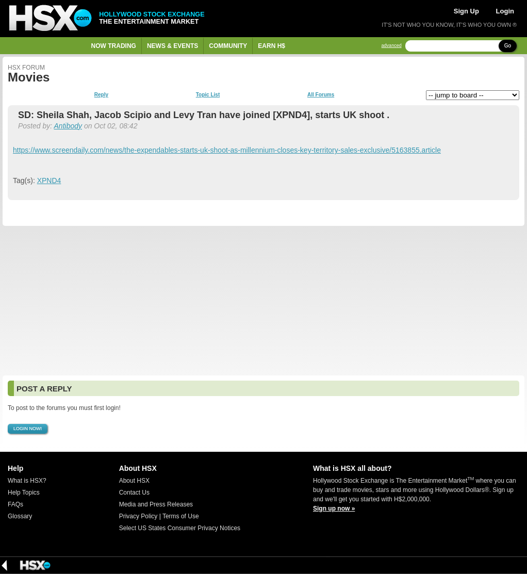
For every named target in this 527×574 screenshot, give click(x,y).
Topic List (208, 94)
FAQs (15, 504)
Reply (101, 94)
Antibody (68, 126)
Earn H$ (271, 46)
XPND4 (49, 180)
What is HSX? (27, 480)
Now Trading (113, 46)
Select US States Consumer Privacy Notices (179, 528)
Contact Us (134, 492)
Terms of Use (180, 516)
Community (228, 46)
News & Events (172, 46)
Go (507, 45)
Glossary (20, 516)
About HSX (134, 480)
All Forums (320, 94)
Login (505, 11)
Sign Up (466, 11)
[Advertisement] (263, 300)
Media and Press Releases (156, 504)
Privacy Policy (138, 516)
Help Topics (24, 492)
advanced (392, 45)
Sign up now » (334, 508)
